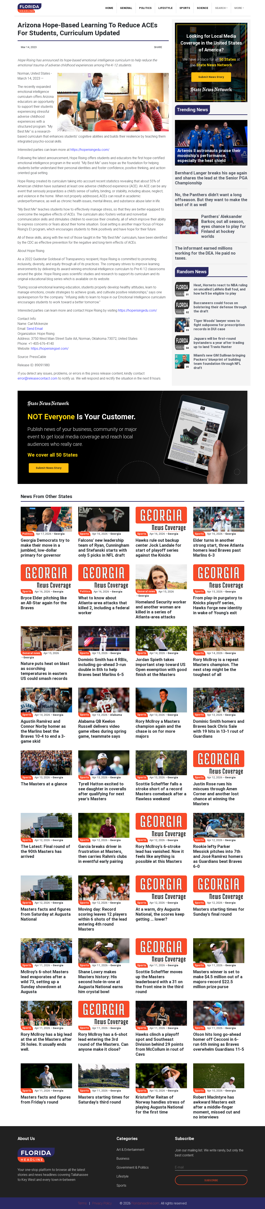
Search (220, 8)
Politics (145, 8)
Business (123, 1158)
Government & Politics (133, 1167)
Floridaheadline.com (145, 1203)
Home (111, 8)
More (238, 8)
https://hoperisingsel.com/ (50, 348)
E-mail (179, 1167)
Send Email (35, 328)
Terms (82, 1203)
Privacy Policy (102, 1203)
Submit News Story (211, 77)
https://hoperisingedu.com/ (89, 149)
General (126, 8)
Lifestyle (165, 8)
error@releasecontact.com (37, 378)
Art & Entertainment (130, 1149)
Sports (184, 8)
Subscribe (211, 1180)
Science (202, 8)
